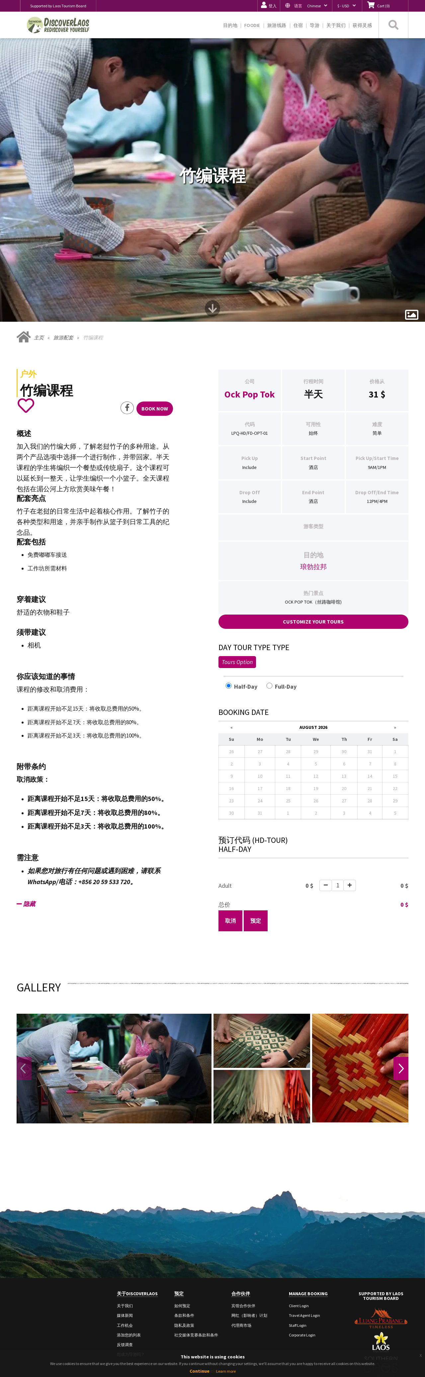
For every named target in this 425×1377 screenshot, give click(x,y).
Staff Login (297, 1254)
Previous (25, 997)
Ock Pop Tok (249, 323)
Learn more (226, 1371)
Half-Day (244, 615)
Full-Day (284, 615)
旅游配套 (63, 267)
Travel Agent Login (304, 1244)
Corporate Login (302, 1263)
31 (374, 323)
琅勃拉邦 (313, 495)
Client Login (299, 1234)
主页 (39, 267)
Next (400, 997)
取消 (230, 850)
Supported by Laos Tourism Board (58, 5)
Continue (200, 1371)
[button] (306, 6)
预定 (255, 850)
